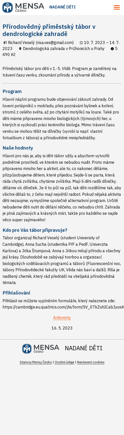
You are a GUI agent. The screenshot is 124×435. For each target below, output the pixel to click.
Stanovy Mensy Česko (36, 362)
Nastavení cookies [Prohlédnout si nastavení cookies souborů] (91, 362)
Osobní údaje (64, 362)
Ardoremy (62, 317)
